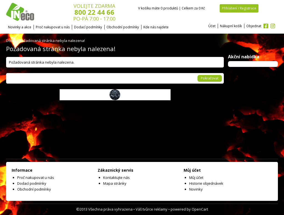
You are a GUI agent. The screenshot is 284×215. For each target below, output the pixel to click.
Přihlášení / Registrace (239, 8)
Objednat (253, 26)
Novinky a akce (19, 27)
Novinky (196, 189)
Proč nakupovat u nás (53, 27)
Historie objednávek (206, 183)
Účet (211, 26)
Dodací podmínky (88, 27)
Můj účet (196, 177)
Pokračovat (210, 78)
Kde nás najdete (156, 27)
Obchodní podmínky (122, 27)
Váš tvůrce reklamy (152, 209)
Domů (11, 40)
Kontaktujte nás (116, 177)
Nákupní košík (231, 26)
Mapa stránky (114, 183)
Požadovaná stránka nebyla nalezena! (52, 40)
